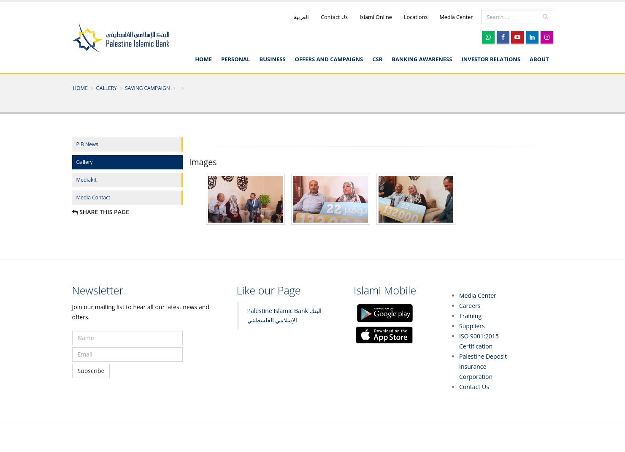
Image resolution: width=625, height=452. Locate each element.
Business (272, 59)
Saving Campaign (147, 87)
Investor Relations (490, 59)
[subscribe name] (127, 338)
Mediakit (86, 179)
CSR (377, 59)
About (539, 59)
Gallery (106, 87)
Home (80, 87)
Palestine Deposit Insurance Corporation (483, 366)
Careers (469, 306)
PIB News (87, 144)
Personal (235, 59)
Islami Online (375, 17)
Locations (415, 17)
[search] (517, 17)
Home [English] (203, 59)
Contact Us (333, 17)
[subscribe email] (127, 354)
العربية (301, 17)
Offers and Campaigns (329, 59)
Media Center (455, 17)
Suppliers (472, 326)
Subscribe (91, 371)
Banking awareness (422, 59)
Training (470, 316)
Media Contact (93, 197)
